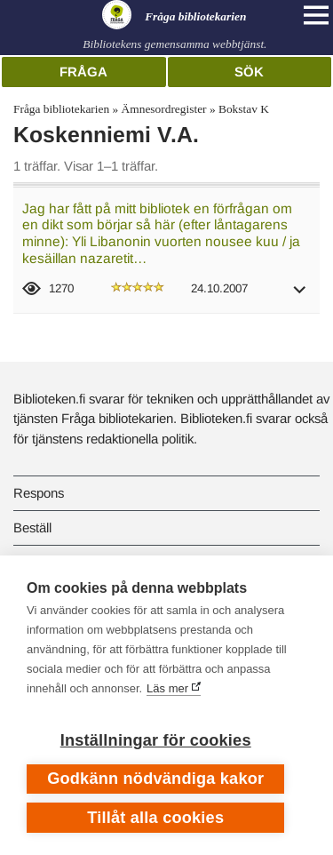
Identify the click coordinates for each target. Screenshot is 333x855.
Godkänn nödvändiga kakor (155, 778)
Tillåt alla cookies (155, 818)
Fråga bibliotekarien (61, 109)
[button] (300, 295)
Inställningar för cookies (155, 740)
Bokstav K (243, 109)
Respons (38, 492)
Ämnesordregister (164, 109)
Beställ (32, 527)
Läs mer (167, 688)
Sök (249, 71)
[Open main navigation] (316, 15)
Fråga (83, 71)
